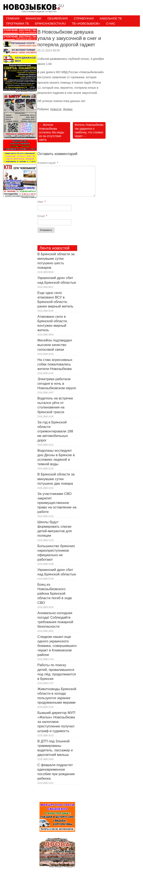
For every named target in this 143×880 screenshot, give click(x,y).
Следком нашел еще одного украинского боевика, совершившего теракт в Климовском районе (57, 646)
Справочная (84, 18)
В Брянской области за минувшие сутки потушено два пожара (55, 478)
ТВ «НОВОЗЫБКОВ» (86, 23)
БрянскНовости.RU (50, 23)
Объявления (57, 18)
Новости (55, 109)
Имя (41, 201)
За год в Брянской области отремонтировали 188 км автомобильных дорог (55, 431)
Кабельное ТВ (111, 18)
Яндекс (68, 109)
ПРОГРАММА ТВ (17, 23)
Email (42, 216)
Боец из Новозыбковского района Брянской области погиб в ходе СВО (54, 593)
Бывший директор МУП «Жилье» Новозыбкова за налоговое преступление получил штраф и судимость (56, 722)
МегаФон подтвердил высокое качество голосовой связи (54, 344)
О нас (110, 23)
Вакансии (33, 18)
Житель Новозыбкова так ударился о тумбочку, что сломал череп (88, 130)
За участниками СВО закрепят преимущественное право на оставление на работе (57, 503)
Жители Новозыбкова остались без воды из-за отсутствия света (51, 132)
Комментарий (47, 162)
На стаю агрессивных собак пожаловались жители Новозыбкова (54, 364)
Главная (12, 18)
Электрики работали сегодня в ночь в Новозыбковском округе (56, 383)
